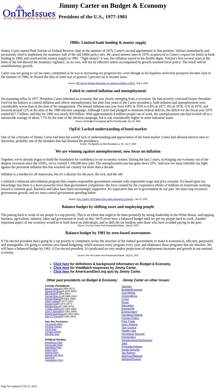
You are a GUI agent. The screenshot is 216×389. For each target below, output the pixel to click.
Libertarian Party (53, 347)
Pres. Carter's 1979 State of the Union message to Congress (105, 199)
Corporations (129, 296)
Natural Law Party (54, 355)
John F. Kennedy (53, 311)
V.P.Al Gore (51, 329)
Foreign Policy (130, 318)
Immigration (129, 337)
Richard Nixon (52, 306)
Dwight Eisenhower (55, 314)
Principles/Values (132, 346)
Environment (129, 311)
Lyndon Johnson (53, 309)
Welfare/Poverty (131, 359)
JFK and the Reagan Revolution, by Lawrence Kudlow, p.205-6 (105, 83)
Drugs (125, 302)
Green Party (51, 350)
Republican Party (53, 342)
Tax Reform (128, 352)
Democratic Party (54, 345)
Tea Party (50, 357)
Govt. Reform (130, 324)
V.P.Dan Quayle (53, 331)
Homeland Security (133, 333)
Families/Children (132, 315)
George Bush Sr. (53, 296)
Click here (61, 264)
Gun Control (129, 327)
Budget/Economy (132, 289)
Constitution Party (54, 360)
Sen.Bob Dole (52, 334)
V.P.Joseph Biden (54, 324)
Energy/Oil (128, 308)
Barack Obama (52, 288)
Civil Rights (128, 292)
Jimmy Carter (52, 301)
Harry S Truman (53, 316)
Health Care (129, 330)
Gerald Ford (51, 304)
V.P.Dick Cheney (53, 326)
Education (128, 305)
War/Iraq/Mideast (132, 356)
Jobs (124, 343)
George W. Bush (53, 291)
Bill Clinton (50, 293)
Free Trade (128, 321)
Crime (125, 299)
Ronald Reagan (53, 299)
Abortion (127, 286)
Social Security (131, 349)
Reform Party (52, 352)
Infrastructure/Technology (137, 340)
